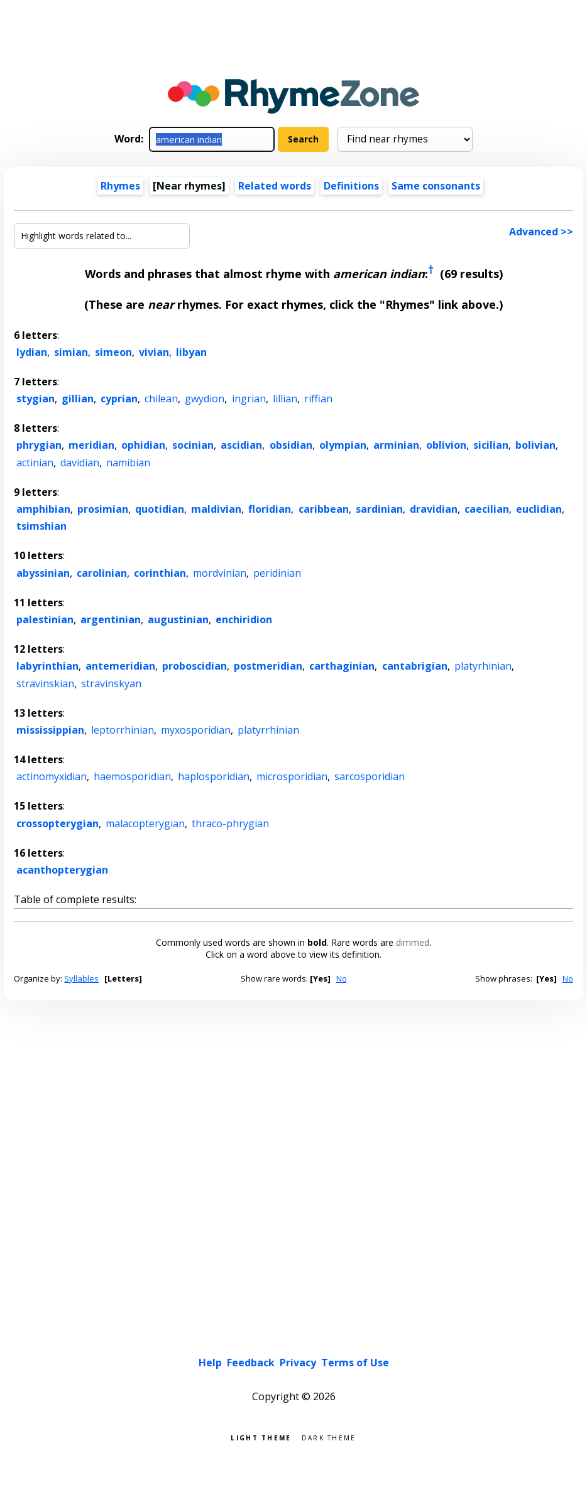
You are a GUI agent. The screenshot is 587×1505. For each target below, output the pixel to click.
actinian (34, 462)
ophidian (143, 445)
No (341, 978)
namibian (128, 462)
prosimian (102, 509)
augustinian (178, 619)
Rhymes (120, 186)
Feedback (251, 1362)
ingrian (249, 398)
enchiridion (244, 619)
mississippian (50, 730)
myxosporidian (196, 730)
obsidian (291, 445)
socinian (193, 445)
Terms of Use (355, 1362)
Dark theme (329, 1437)
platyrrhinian (268, 730)
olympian (342, 445)
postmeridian (268, 666)
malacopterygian (145, 823)
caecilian (486, 509)
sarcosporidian (369, 776)
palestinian (45, 619)
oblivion (446, 445)
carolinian (102, 573)
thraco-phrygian (230, 823)
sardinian (379, 509)
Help (210, 1362)
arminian (396, 445)
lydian (31, 352)
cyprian (119, 398)
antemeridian (120, 666)
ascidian (241, 445)
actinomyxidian (51, 776)
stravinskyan (111, 683)
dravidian (434, 509)
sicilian (490, 445)
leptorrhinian (122, 730)
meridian (91, 445)
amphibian (43, 509)
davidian (79, 462)
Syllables (81, 978)
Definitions (351, 186)
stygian (35, 398)
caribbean (324, 509)
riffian (318, 398)
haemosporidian (132, 776)
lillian (285, 398)
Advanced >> (541, 231)
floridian (269, 509)
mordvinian (219, 573)
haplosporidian (214, 776)
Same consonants (436, 186)
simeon (113, 352)
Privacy (298, 1362)
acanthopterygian (62, 870)
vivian (154, 352)
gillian (78, 398)
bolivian (535, 445)
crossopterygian (57, 823)
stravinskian (45, 683)
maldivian (216, 509)
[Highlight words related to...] (102, 236)
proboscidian (194, 666)
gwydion (204, 398)
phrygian (39, 445)
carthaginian (342, 666)
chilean (161, 398)
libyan (191, 352)
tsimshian (41, 526)
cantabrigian (414, 666)
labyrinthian (47, 666)
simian (71, 352)
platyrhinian (483, 666)
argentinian (110, 619)
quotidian (159, 509)
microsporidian (291, 776)
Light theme (261, 1437)
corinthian (160, 573)
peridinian (277, 573)
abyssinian (43, 573)
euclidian (539, 509)
